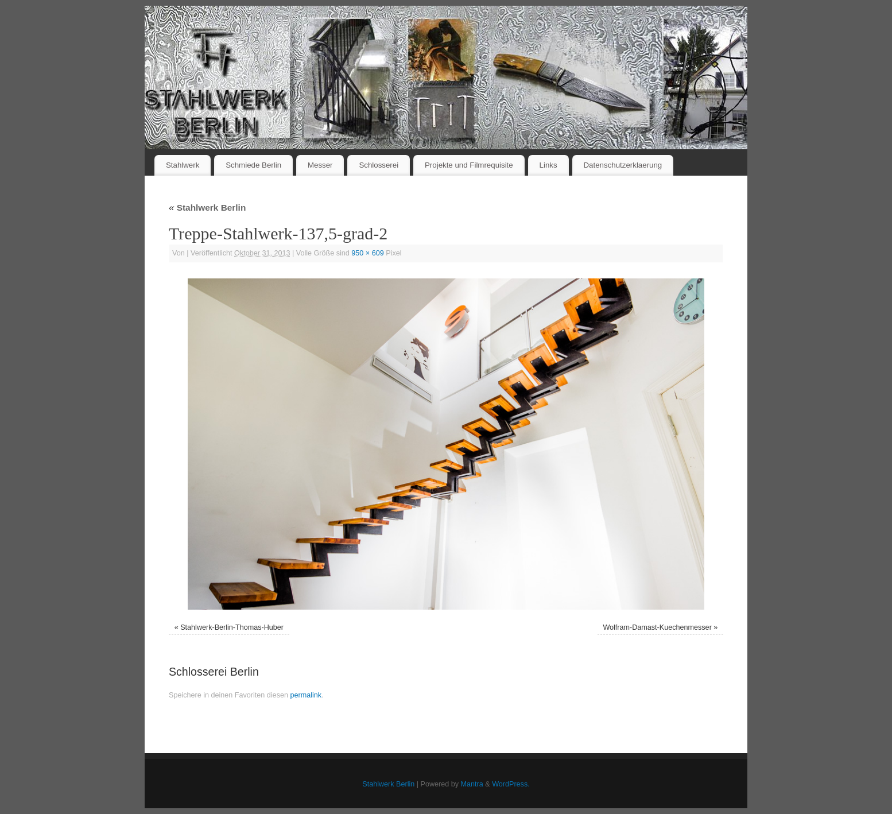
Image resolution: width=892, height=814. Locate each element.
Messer (320, 165)
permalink (305, 695)
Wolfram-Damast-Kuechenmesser (657, 627)
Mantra (472, 784)
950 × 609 (367, 253)
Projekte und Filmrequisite (469, 165)
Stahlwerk (182, 165)
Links (548, 165)
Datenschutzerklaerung (623, 165)
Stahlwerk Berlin (207, 207)
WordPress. (511, 784)
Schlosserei (378, 165)
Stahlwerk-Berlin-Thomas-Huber (232, 627)
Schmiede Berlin (253, 165)
